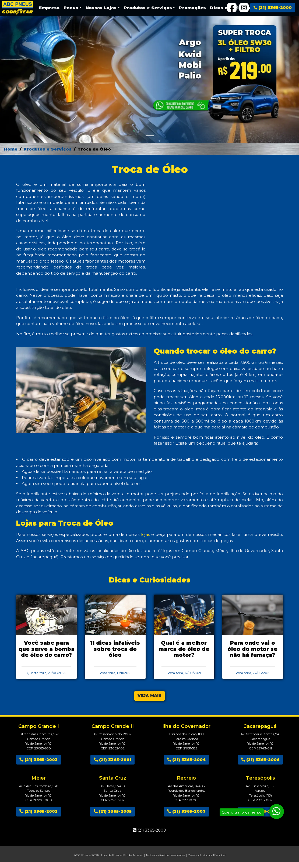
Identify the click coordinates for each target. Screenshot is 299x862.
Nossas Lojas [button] (101, 7)
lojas (145, 534)
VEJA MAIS (149, 695)
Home (10, 149)
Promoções (192, 7)
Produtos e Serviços (47, 149)
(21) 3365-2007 (186, 811)
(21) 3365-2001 (112, 759)
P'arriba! (219, 855)
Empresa (49, 7)
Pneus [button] (71, 7)
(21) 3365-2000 (273, 7)
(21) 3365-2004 (186, 759)
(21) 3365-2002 (38, 811)
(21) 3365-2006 (260, 759)
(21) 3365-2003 (38, 759)
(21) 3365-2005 (113, 811)
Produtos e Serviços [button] (148, 7)
